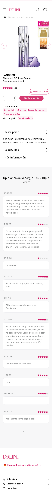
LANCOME (9, 75)
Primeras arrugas (12, 114)
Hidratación (21, 110)
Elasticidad (9, 110)
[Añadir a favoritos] (47, 98)
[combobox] (26, 17)
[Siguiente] (48, 46)
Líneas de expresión (37, 110)
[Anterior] (4, 46)
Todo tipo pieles (25, 118)
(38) (15, 88)
